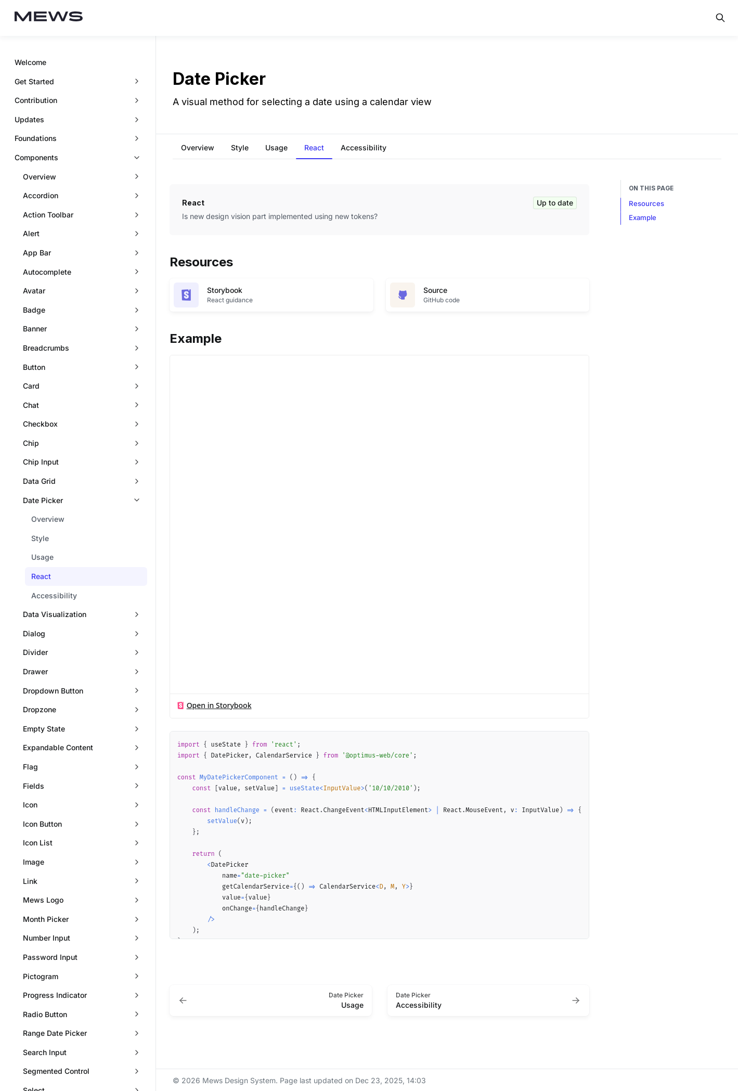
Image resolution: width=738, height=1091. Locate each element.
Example (642, 217)
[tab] (198, 148)
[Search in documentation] (720, 17)
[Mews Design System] (49, 17)
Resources (646, 203)
